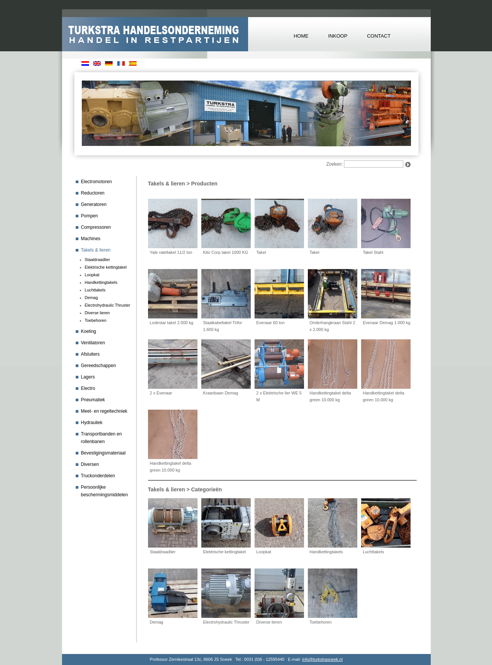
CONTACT (378, 36)
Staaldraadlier (97, 259)
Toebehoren (96, 320)
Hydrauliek (92, 422)
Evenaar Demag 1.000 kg (387, 322)
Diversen (90, 464)
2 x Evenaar (161, 393)
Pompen (89, 215)
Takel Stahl (373, 252)
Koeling (88, 331)
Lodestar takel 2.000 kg (171, 322)
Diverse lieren (97, 312)
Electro (88, 388)
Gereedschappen (98, 365)
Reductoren (93, 193)
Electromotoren (96, 181)
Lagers (88, 377)
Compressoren (96, 227)
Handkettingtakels (101, 282)
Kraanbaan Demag (220, 393)
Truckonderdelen (98, 475)
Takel (261, 252)
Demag (91, 297)
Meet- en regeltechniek (104, 411)
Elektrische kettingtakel (106, 267)
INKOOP (337, 36)
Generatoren (94, 204)
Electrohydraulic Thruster (108, 305)
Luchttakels (95, 290)
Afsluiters (90, 354)
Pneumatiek (93, 399)
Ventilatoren (93, 342)
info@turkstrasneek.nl (322, 659)
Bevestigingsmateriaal (103, 453)
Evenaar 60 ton (270, 322)
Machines (90, 238)
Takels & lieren (96, 250)
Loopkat (92, 274)
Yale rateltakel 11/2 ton (171, 252)
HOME (301, 36)
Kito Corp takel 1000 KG (225, 252)
